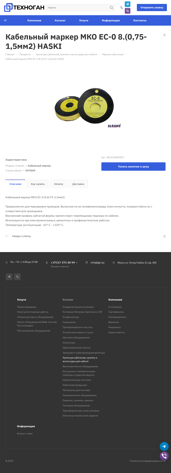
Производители (117, 317)
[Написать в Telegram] (164, 446)
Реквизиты (114, 327)
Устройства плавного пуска (78, 332)
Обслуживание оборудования (33, 330)
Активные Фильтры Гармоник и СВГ (82, 311)
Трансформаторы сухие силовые (81, 410)
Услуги (21, 299)
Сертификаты (116, 311)
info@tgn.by (97, 262)
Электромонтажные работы (32, 311)
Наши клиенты (116, 332)
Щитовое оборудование (76, 337)
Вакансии (113, 322)
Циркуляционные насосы (77, 347)
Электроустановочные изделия (80, 415)
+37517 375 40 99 (63, 262)
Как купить (38, 184)
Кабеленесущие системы (77, 379)
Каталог (68, 299)
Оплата (58, 184)
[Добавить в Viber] (164, 456)
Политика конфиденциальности (148, 460)
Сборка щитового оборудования (35, 317)
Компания (115, 299)
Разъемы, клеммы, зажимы (78, 400)
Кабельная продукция (75, 385)
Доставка (78, 184)
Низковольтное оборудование (80, 395)
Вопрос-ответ (25, 433)
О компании (115, 306)
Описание (15, 184)
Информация (26, 426)
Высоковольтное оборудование (80, 366)
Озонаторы (69, 342)
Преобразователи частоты (77, 327)
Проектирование (26, 306)
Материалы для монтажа (76, 390)
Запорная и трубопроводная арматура (84, 352)
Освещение (69, 322)
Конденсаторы (71, 317)
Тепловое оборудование (76, 405)
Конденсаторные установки (78, 306)
